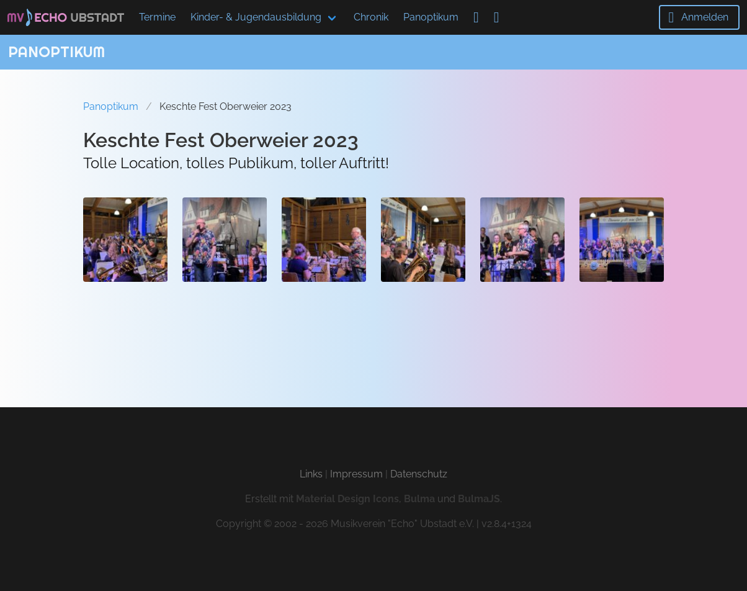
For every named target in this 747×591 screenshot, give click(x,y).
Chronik (371, 17)
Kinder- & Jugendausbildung (255, 17)
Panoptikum (430, 17)
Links (311, 474)
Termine (157, 17)
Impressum (356, 474)
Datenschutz (418, 474)
